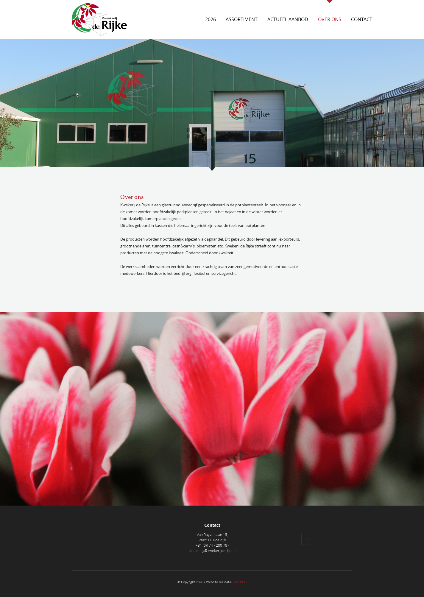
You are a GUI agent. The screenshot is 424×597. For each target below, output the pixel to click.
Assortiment (242, 19)
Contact (361, 19)
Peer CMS (240, 582)
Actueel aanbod (287, 19)
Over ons (329, 19)
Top (307, 539)
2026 (210, 19)
